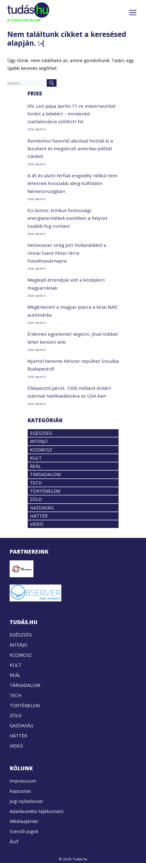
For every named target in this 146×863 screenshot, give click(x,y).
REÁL (35, 466)
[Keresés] (52, 83)
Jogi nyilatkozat (26, 801)
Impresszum (23, 781)
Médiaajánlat (24, 821)
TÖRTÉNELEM (45, 491)
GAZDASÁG (42, 508)
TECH (36, 483)
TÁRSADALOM (45, 474)
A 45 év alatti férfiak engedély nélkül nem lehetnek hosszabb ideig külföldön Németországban (72, 183)
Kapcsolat (20, 791)
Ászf (14, 841)
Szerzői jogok (24, 831)
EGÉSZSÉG (41, 433)
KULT (36, 458)
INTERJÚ (39, 441)
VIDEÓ (37, 524)
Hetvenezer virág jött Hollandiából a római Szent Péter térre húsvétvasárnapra (66, 253)
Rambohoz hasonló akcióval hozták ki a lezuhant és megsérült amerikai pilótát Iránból (70, 149)
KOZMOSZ (41, 450)
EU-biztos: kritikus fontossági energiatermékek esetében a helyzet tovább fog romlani (67, 218)
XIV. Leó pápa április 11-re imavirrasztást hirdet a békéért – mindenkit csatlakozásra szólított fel (71, 114)
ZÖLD (36, 499)
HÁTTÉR (39, 516)
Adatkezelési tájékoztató (36, 811)
